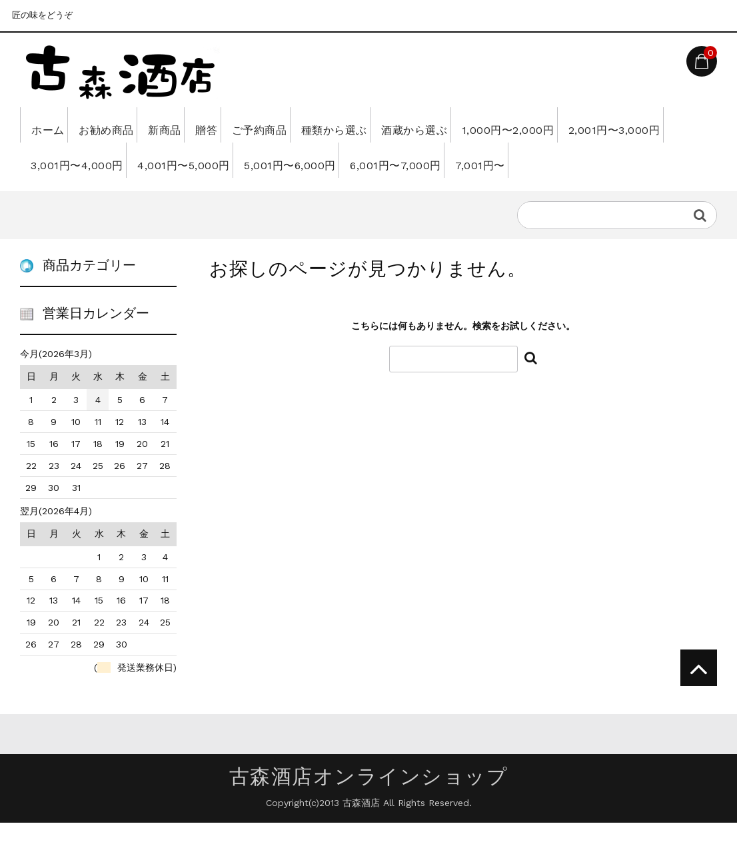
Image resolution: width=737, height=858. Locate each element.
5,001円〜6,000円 (454, 160)
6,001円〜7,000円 (577, 160)
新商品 (203, 124)
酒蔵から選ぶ (523, 124)
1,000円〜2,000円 (635, 124)
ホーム (52, 124)
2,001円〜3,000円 (81, 160)
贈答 (261, 124)
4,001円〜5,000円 (330, 160)
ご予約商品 (332, 124)
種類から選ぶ (425, 124)
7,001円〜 (59, 195)
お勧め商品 (128, 124)
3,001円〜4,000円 (205, 160)
